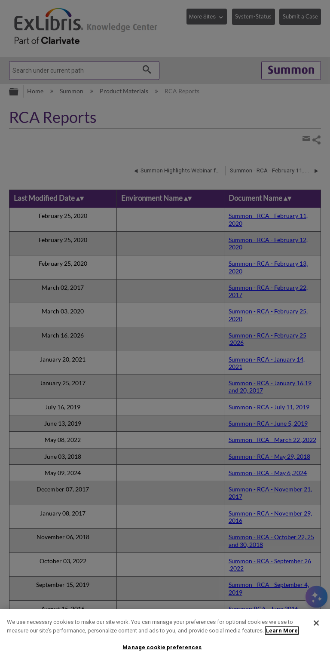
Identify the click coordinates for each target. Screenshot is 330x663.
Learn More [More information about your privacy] (282, 630)
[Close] (316, 623)
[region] (165, 636)
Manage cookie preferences (162, 647)
